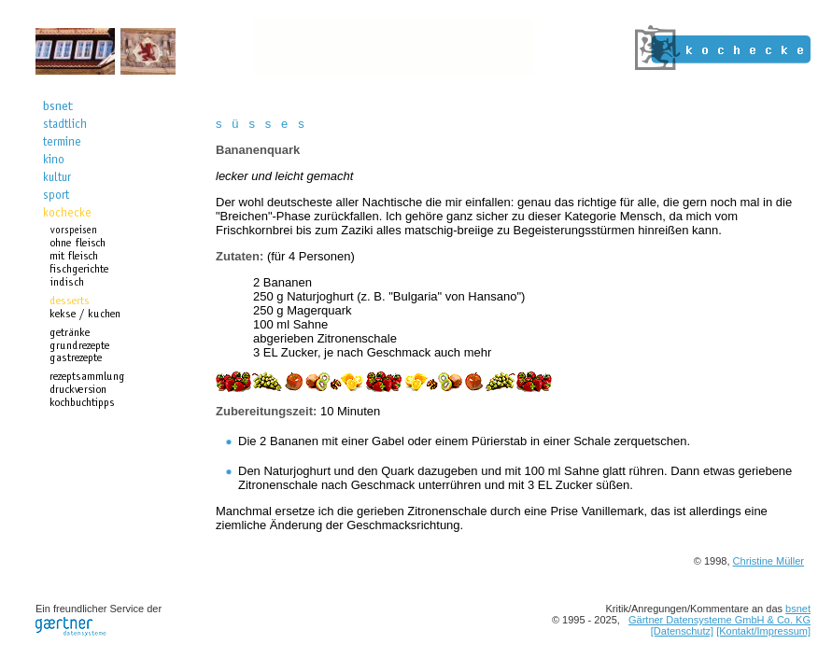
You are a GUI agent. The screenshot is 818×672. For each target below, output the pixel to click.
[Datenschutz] (682, 631)
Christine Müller (768, 561)
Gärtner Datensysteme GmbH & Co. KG (719, 619)
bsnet (798, 608)
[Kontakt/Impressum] (763, 631)
